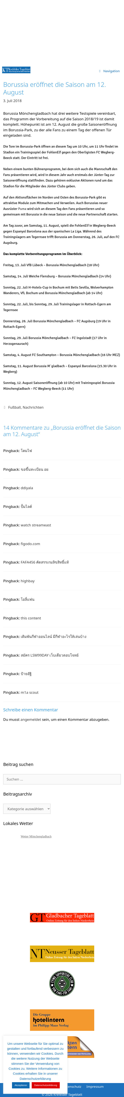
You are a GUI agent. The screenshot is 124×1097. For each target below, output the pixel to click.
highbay (28, 580)
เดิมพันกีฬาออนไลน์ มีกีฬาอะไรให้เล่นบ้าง (53, 636)
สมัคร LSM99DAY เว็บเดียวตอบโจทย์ (50, 655)
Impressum (95, 1086)
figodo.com (30, 543)
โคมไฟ (26, 450)
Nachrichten (33, 407)
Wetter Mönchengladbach (36, 836)
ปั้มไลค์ (26, 506)
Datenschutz (72, 1086)
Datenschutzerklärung (45, 1085)
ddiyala (27, 487)
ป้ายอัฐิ (26, 673)
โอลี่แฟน (27, 599)
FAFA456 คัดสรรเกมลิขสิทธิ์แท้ (45, 562)
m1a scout (30, 692)
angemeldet (31, 719)
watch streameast (36, 525)
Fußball (14, 407)
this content (31, 618)
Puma (22, 209)
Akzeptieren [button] (21, 1085)
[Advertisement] (62, 32)
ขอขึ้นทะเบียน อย (34, 469)
